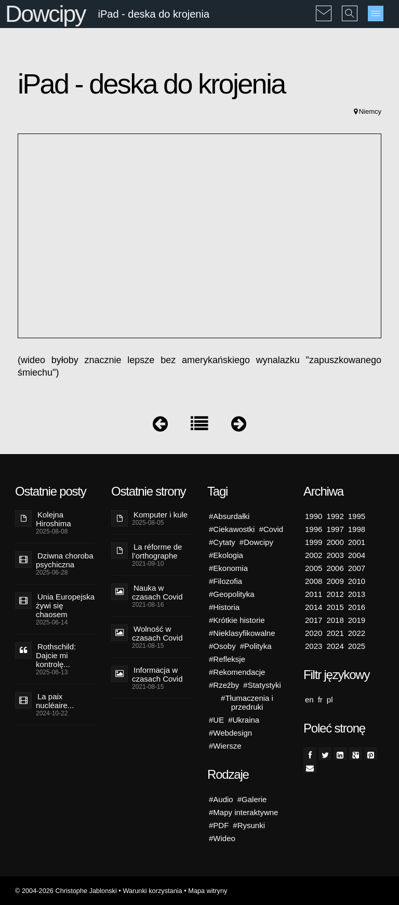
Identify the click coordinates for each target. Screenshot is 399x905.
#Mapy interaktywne (243, 812)
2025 (356, 646)
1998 (356, 529)
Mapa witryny (207, 891)
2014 (313, 607)
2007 (356, 568)
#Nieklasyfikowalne (242, 633)
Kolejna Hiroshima (53, 519)
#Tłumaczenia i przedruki (247, 702)
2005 (313, 568)
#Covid (271, 529)
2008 (313, 581)
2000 (334, 542)
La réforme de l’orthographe (157, 551)
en (309, 699)
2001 (356, 542)
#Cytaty (222, 542)
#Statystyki (262, 685)
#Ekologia (226, 555)
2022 (356, 633)
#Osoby (222, 646)
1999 (313, 542)
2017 (313, 620)
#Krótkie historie (237, 620)
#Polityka (256, 646)
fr (320, 699)
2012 (334, 594)
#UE (216, 719)
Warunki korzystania (152, 891)
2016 (356, 607)
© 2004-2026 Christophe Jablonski (66, 891)
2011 (313, 594)
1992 (334, 516)
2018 (334, 620)
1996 (313, 529)
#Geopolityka (232, 594)
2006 (334, 568)
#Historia (224, 607)
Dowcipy (45, 14)
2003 (334, 555)
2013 (356, 594)
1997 (334, 529)
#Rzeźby (224, 685)
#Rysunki (249, 825)
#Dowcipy (256, 542)
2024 (334, 646)
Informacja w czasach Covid (157, 674)
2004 (356, 555)
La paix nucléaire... (55, 701)
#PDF (219, 825)
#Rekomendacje (237, 672)
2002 (313, 555)
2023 (313, 646)
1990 (313, 516)
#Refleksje (227, 659)
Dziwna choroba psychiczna (65, 560)
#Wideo (222, 838)
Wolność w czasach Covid (157, 633)
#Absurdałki (229, 516)
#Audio (221, 799)
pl (330, 699)
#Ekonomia (228, 568)
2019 (356, 620)
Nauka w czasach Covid (157, 592)
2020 (313, 633)
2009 (334, 581)
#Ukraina (243, 719)
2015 (334, 607)
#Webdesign (230, 732)
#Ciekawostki (232, 529)
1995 (356, 516)
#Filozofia (225, 581)
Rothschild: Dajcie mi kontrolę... (56, 655)
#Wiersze (225, 745)
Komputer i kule (161, 514)
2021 (334, 633)
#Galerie (252, 799)
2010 (356, 581)
